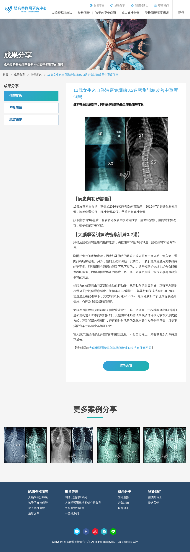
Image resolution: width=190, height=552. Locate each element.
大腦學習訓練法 (61, 12)
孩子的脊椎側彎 (105, 12)
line (113, 531)
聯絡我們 (163, 5)
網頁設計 (132, 541)
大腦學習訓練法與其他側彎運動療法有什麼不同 (120, 347)
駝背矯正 (15, 120)
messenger (77, 531)
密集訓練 (15, 108)
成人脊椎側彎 (130, 12)
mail (104, 531)
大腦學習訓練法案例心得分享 (83, 502)
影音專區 (99, 5)
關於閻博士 (141, 5)
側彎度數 (36, 74)
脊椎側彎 (84, 12)
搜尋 (181, 12)
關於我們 (154, 491)
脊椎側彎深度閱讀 (157, 12)
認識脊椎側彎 (38, 491)
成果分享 (119, 5)
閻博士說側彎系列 (76, 497)
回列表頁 (126, 365)
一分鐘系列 (72, 513)
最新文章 (33, 513)
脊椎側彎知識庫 (74, 508)
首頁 (5, 74)
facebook (86, 531)
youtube (95, 531)
